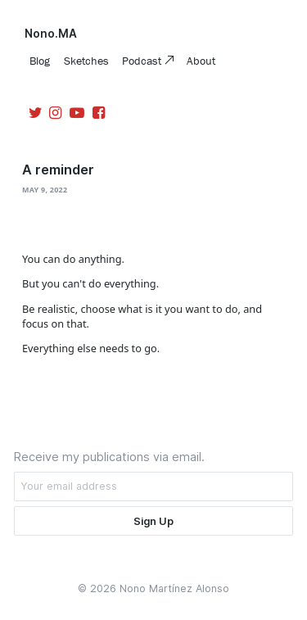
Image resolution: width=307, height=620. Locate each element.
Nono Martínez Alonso (174, 588)
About (201, 60)
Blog (39, 60)
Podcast (143, 60)
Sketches (86, 60)
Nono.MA (51, 33)
